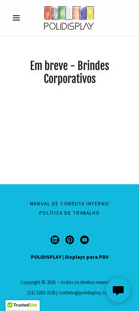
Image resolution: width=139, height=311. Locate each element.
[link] (69, 18)
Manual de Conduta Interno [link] (69, 204)
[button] (18, 17)
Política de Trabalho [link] (69, 213)
